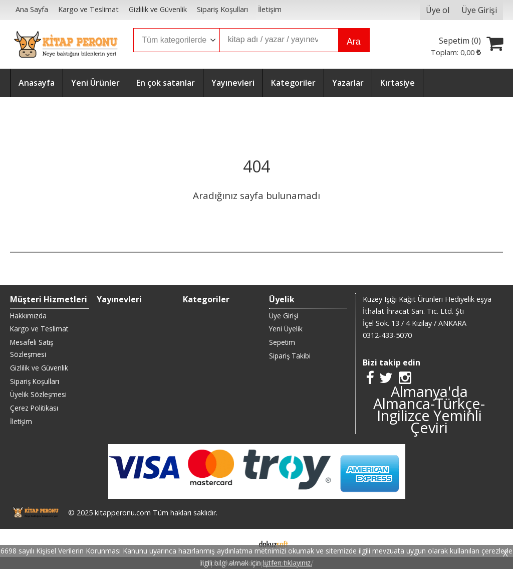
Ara (353, 42)
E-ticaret (240, 542)
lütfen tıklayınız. (287, 562)
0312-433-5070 (387, 335)
